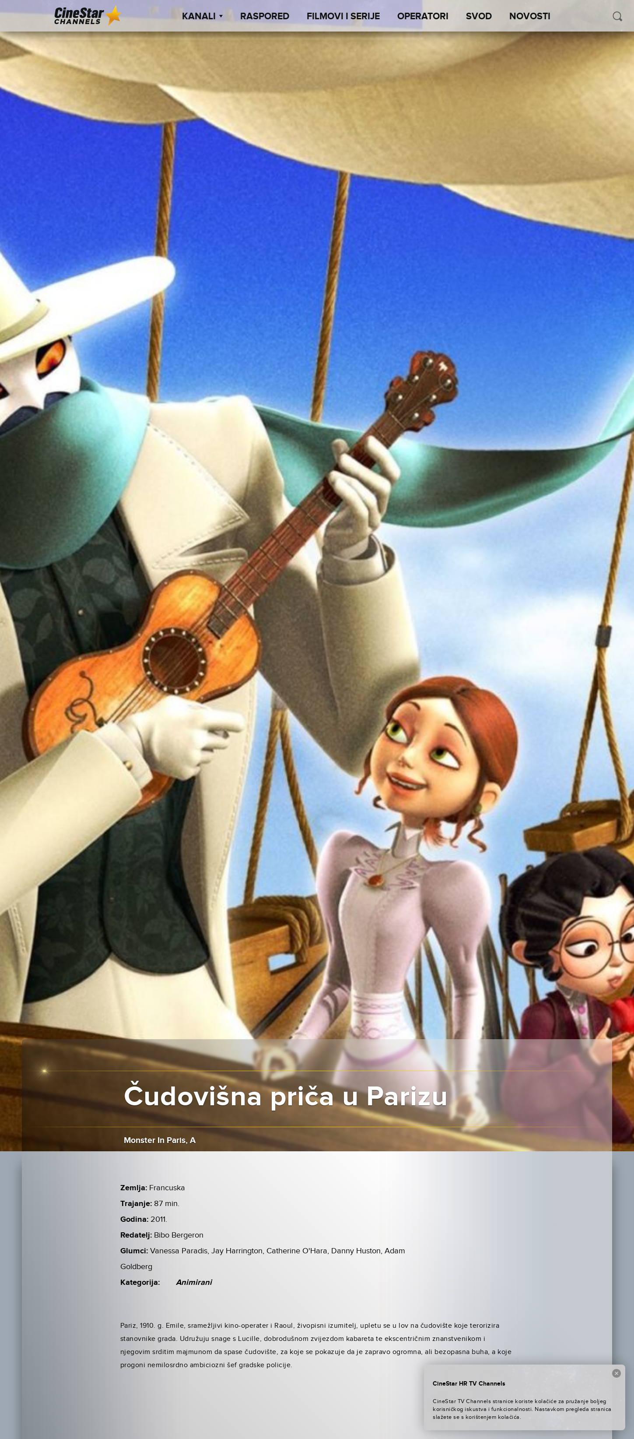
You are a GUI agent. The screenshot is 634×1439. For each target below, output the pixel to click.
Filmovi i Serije (343, 16)
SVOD (479, 16)
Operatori (422, 16)
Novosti (529, 16)
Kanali (202, 16)
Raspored (264, 16)
